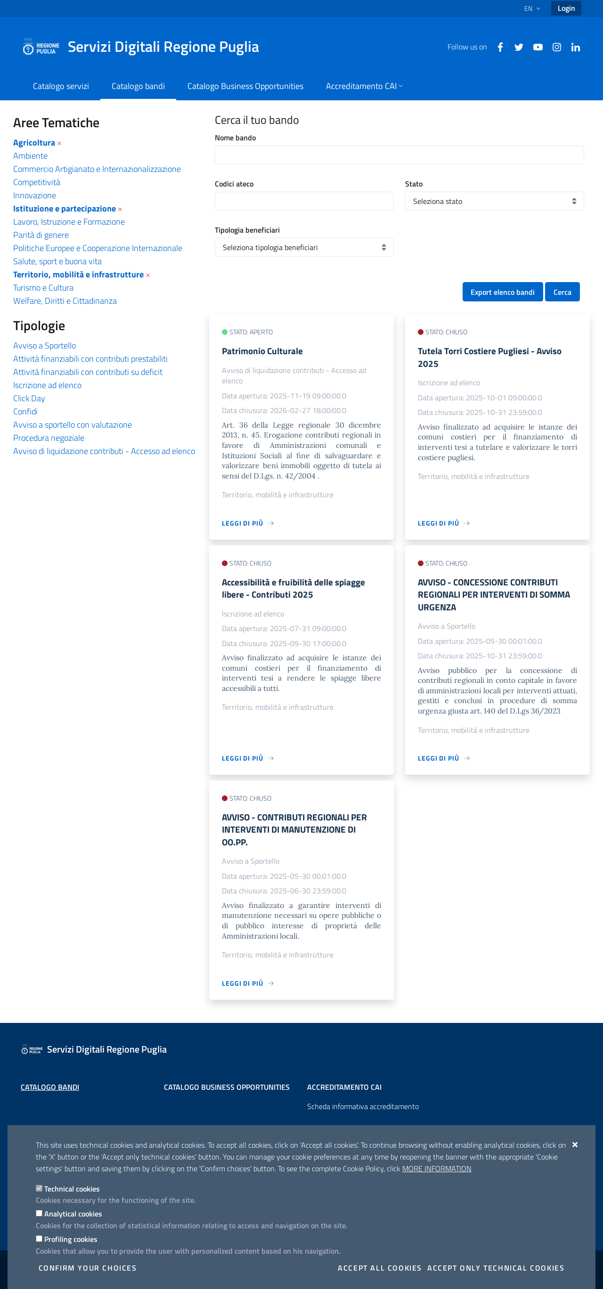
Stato (414, 183)
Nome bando (235, 137)
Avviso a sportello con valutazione (72, 424)
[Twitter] (515, 46)
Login (566, 8)
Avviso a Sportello (44, 345)
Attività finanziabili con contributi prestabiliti (90, 358)
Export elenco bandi (503, 292)
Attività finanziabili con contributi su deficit (88, 371)
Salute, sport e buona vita (57, 261)
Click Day (29, 398)
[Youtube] (534, 46)
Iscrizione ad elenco (47, 385)
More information (437, 1168)
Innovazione (34, 195)
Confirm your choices (88, 1268)
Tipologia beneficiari (247, 229)
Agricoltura (34, 142)
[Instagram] (553, 46)
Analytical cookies (73, 1213)
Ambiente (30, 155)
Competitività (36, 182)
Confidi (25, 411)
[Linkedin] (571, 46)
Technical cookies (72, 1188)
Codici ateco (234, 183)
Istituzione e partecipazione (64, 208)
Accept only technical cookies (495, 1268)
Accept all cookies (380, 1268)
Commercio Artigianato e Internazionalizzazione (97, 168)
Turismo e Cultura (43, 287)
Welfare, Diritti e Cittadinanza (65, 300)
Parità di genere (41, 234)
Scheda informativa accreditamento (363, 1106)
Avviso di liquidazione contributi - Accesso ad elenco (104, 451)
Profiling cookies (71, 1239)
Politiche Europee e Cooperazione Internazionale (97, 248)
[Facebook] (496, 46)
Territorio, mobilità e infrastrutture (78, 274)
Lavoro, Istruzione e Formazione (69, 221)
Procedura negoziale (48, 437)
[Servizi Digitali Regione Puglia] (146, 46)
